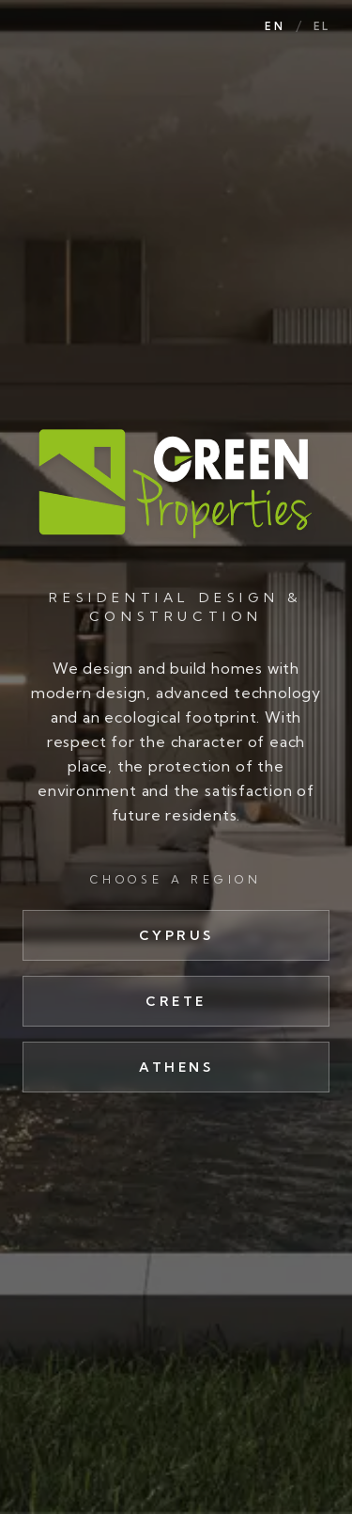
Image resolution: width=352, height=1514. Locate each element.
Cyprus (176, 935)
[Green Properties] (176, 482)
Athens (176, 1067)
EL (321, 26)
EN (274, 26)
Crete (176, 1001)
